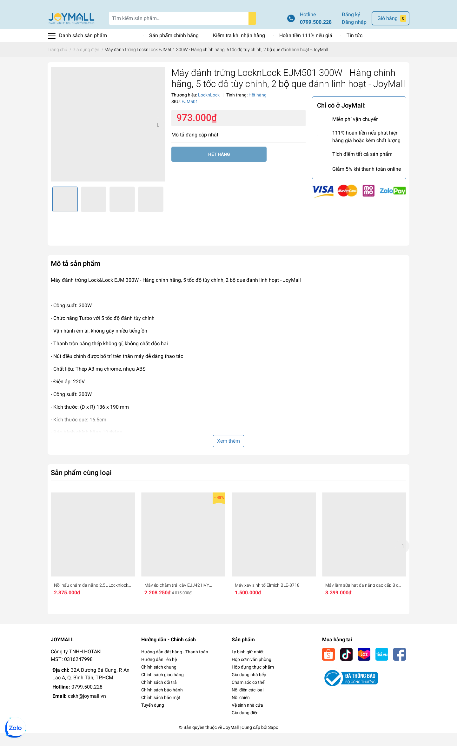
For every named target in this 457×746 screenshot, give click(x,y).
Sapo (273, 740)
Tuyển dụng (152, 717)
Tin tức (354, 48)
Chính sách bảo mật (161, 710)
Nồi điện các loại (247, 702)
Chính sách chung (158, 679)
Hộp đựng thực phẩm (253, 679)
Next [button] (158, 137)
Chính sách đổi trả (159, 694)
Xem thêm (228, 454)
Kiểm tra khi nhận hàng (239, 48)
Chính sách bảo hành (162, 702)
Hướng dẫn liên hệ (159, 672)
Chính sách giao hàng (162, 687)
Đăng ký (351, 27)
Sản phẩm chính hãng (174, 48)
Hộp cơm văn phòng (251, 672)
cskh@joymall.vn (87, 709)
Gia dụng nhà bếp (249, 687)
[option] (108, 137)
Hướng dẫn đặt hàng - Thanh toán (174, 664)
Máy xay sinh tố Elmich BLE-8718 (267, 597)
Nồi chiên (241, 710)
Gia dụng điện (245, 725)
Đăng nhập (354, 35)
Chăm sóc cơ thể (248, 694)
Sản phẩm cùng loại (81, 485)
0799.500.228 (316, 35)
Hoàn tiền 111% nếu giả (305, 48)
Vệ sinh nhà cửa (247, 717)
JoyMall (231, 740)
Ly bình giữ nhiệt (248, 664)
